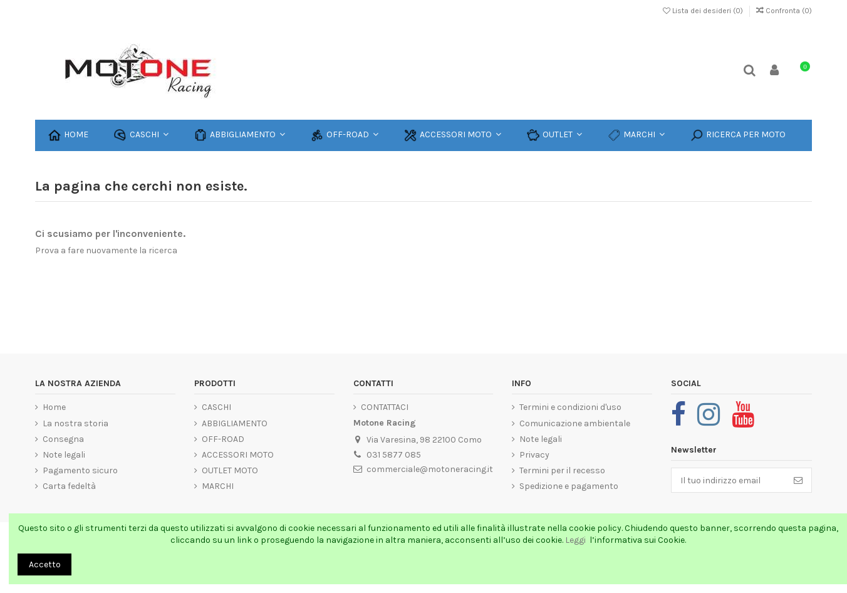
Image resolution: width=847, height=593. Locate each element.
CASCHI (216, 407)
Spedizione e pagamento (568, 486)
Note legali (64, 454)
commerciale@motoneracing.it (429, 469)
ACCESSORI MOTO (238, 454)
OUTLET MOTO (230, 470)
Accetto (45, 564)
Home (54, 407)
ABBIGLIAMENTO (235, 423)
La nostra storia (75, 423)
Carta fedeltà (69, 486)
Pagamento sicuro (80, 470)
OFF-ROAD (223, 439)
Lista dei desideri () (704, 10)
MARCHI (218, 486)
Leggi (576, 540)
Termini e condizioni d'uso (570, 407)
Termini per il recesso (562, 470)
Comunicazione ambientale (574, 423)
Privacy (534, 454)
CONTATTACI (384, 407)
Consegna (63, 439)
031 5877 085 (393, 454)
